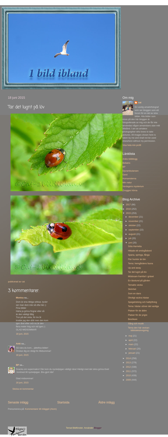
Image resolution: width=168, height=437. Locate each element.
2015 (128, 213)
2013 (128, 362)
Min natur (127, 182)
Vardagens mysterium (133, 186)
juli (130, 238)
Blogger (98, 428)
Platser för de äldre (137, 310)
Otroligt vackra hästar (138, 298)
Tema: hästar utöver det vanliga (143, 306)
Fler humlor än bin (137, 259)
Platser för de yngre (137, 315)
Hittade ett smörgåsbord (139, 251)
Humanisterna (129, 178)
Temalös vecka (135, 285)
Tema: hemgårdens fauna (140, 263)
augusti (132, 234)
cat (139, 102)
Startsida (63, 402)
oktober (133, 225)
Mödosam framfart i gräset (141, 276)
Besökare (132, 319)
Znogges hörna (129, 190)
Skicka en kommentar (23, 389)
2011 (128, 371)
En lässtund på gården (139, 280)
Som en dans (134, 293)
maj (131, 336)
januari (132, 353)
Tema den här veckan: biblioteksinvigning (139, 329)
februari (133, 349)
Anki (18, 343)
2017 (128, 204)
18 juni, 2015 (22, 334)
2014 (128, 358)
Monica (19, 298)
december (134, 217)
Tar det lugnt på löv (137, 272)
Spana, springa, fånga (138, 255)
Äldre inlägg (106, 402)
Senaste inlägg (18, 402)
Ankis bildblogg (129, 159)
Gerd (124, 175)
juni (131, 242)
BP (17, 365)
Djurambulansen (130, 171)
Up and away (134, 268)
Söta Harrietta (135, 246)
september (134, 230)
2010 (128, 375)
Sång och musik (136, 323)
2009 (128, 380)
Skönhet (132, 289)
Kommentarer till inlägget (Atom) (41, 409)
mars (131, 344)
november (134, 221)
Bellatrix (126, 163)
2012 (128, 367)
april (131, 340)
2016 (128, 209)
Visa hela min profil (131, 145)
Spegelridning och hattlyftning (142, 302)
